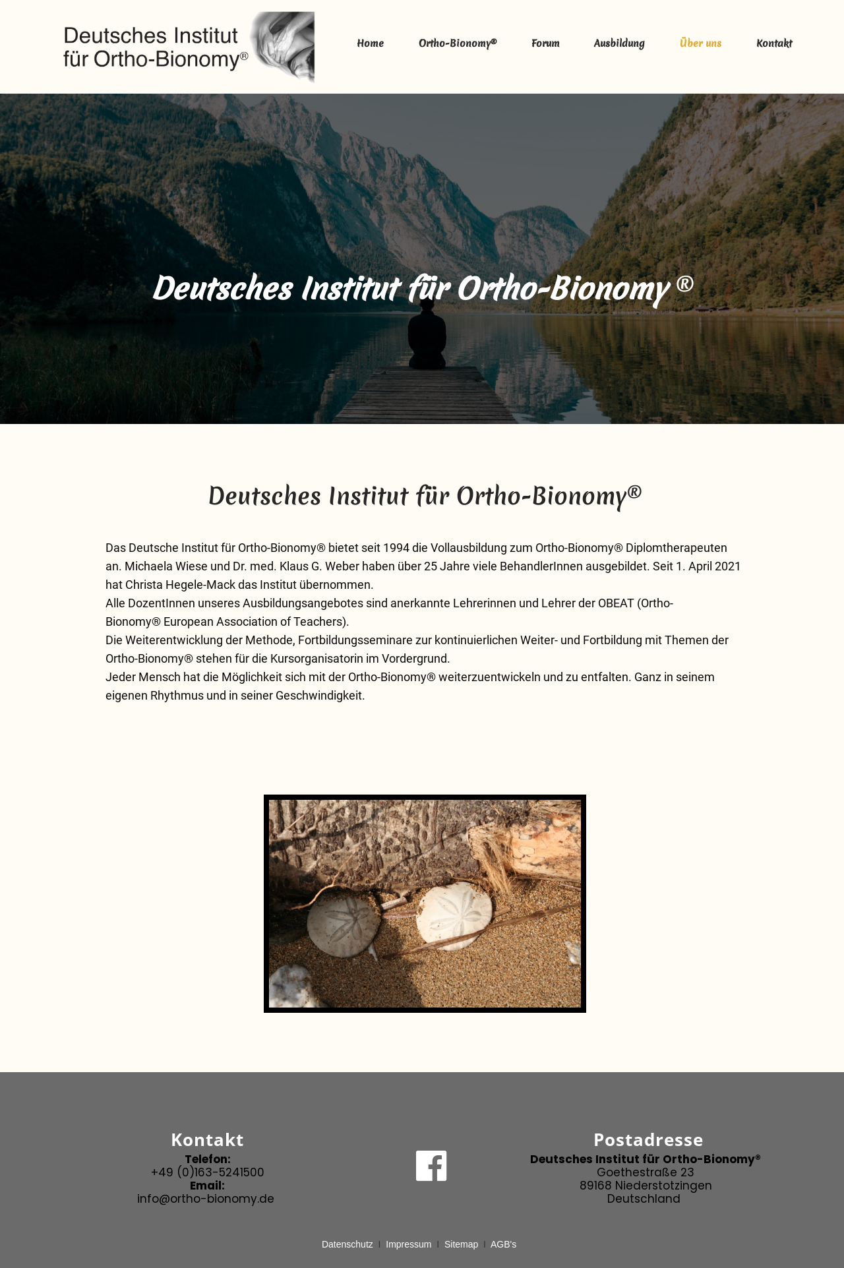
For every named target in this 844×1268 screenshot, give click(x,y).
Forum (545, 43)
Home (370, 43)
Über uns (700, 43)
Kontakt (774, 43)
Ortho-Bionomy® (458, 43)
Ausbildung (619, 43)
